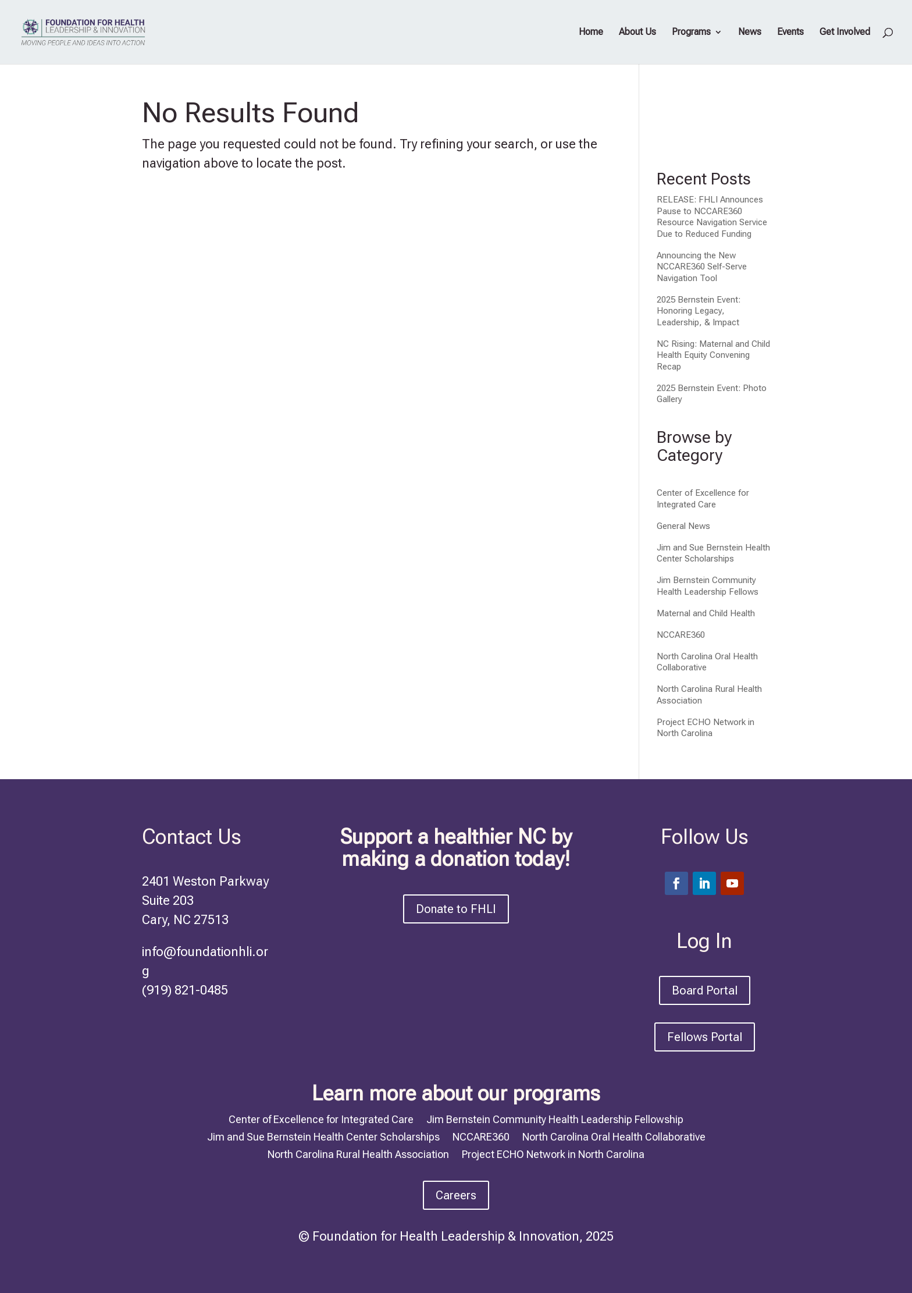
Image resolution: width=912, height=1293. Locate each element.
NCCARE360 (681, 635)
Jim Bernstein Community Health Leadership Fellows (707, 586)
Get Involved (845, 32)
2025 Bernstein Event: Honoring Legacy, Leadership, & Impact (698, 311)
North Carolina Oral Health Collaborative (614, 1136)
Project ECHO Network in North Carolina (705, 728)
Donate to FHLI (456, 909)
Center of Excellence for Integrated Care (703, 499)
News (749, 32)
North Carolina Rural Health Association (358, 1153)
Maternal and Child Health (706, 613)
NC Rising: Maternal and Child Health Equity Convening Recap (713, 355)
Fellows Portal (704, 1037)
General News (683, 526)
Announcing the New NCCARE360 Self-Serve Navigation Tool (702, 266)
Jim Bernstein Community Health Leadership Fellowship (554, 1118)
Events (790, 32)
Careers (456, 1195)
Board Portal (705, 990)
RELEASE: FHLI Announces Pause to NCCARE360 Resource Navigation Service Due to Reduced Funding (712, 216)
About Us (637, 32)
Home (591, 32)
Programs (691, 32)
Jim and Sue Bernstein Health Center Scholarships (713, 553)
